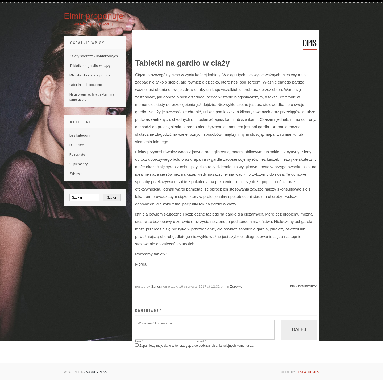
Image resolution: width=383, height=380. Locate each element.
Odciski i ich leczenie (85, 85)
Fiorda (141, 264)
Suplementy (78, 164)
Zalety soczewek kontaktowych (93, 56)
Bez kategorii (79, 135)
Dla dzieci (77, 145)
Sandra (156, 286)
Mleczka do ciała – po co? (89, 75)
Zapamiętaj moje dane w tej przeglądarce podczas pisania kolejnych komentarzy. (196, 346)
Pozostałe (77, 154)
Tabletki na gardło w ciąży (89, 65)
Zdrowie (236, 286)
